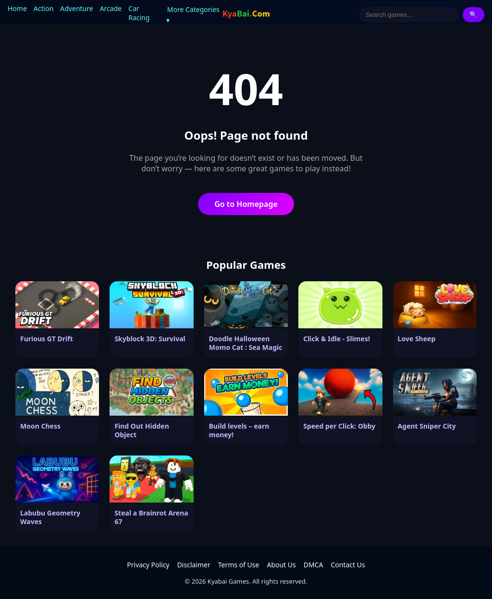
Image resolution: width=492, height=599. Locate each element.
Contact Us (348, 564)
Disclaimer (193, 564)
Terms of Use (238, 564)
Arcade (111, 8)
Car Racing (138, 13)
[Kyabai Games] (246, 14)
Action (43, 8)
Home (17, 8)
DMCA (313, 564)
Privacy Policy (148, 564)
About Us (281, 564)
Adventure (76, 8)
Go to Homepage (246, 204)
